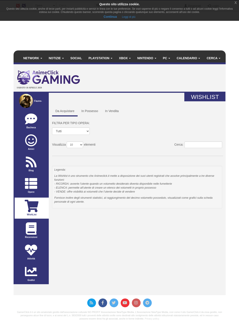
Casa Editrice (201, 152)
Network (32, 58)
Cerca (213, 58)
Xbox (125, 58)
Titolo (69, 152)
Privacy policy (152, 318)
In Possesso (89, 111)
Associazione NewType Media (117, 312)
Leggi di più (128, 16)
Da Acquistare (64, 111)
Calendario (188, 58)
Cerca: (198, 144)
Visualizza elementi (73, 144)
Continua (110, 16)
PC (166, 58)
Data (140, 152)
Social (76, 58)
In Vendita (112, 111)
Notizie (56, 58)
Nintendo (146, 58)
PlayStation (100, 58)
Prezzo (172, 152)
